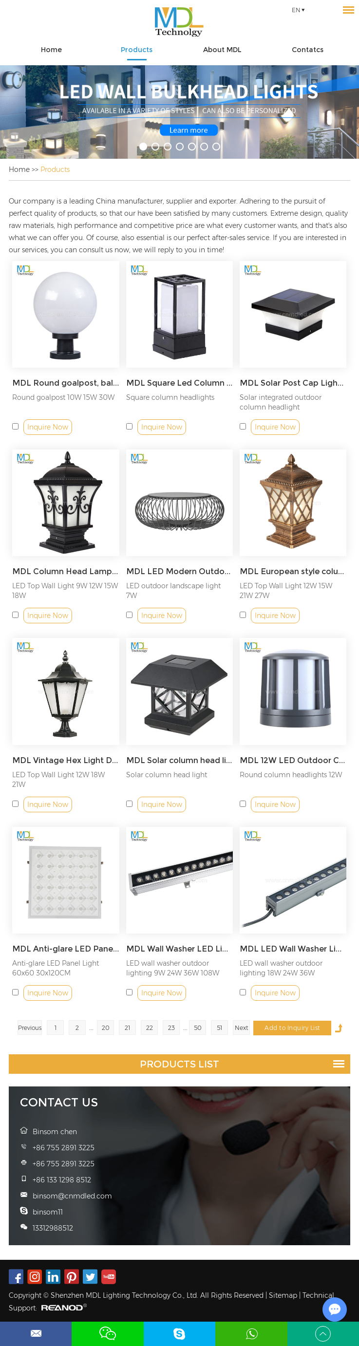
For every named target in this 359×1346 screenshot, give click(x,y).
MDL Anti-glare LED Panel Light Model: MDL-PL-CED (65, 948)
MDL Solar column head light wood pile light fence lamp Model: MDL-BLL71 (179, 760)
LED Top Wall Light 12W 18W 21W (58, 779)
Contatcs (307, 49)
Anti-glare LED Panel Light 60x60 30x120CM (55, 968)
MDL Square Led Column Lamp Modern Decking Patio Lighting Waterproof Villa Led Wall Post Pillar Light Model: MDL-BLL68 (179, 383)
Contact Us (59, 1102)
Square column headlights (170, 397)
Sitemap (283, 1295)
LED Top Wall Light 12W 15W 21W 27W (286, 590)
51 (219, 1027)
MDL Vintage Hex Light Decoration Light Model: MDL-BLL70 (65, 760)
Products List (179, 1064)
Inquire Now (47, 427)
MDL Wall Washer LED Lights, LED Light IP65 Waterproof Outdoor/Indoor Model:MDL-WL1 (179, 948)
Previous (29, 1027)
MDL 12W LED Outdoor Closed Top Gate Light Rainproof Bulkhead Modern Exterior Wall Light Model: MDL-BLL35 (293, 760)
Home (51, 49)
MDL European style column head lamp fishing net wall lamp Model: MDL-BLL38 (293, 571)
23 (171, 1027)
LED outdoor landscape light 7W (173, 590)
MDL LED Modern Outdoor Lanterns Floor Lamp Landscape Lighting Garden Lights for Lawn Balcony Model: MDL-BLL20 (179, 571)
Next (241, 1027)
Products (136, 49)
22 (149, 1027)
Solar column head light (166, 774)
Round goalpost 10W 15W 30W (63, 397)
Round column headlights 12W (291, 774)
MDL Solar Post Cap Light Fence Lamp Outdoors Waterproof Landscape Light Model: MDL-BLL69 (293, 383)
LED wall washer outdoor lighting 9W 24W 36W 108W (172, 968)
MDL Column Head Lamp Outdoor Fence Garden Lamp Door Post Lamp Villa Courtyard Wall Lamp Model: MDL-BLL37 (65, 571)
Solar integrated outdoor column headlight (280, 402)
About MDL (222, 49)
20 (106, 1027)
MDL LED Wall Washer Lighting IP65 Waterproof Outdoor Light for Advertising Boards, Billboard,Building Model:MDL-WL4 (293, 948)
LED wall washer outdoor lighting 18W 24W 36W (281, 968)
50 (198, 1027)
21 (127, 1027)
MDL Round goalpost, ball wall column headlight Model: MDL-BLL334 (65, 383)
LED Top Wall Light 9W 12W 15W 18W (65, 590)
